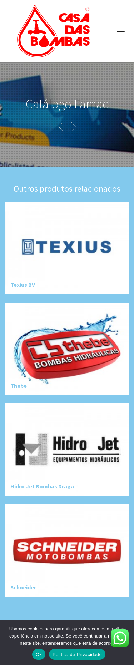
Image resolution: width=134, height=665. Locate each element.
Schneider (23, 587)
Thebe (18, 385)
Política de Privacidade (77, 654)
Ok (39, 654)
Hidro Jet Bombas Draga (42, 486)
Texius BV (22, 284)
